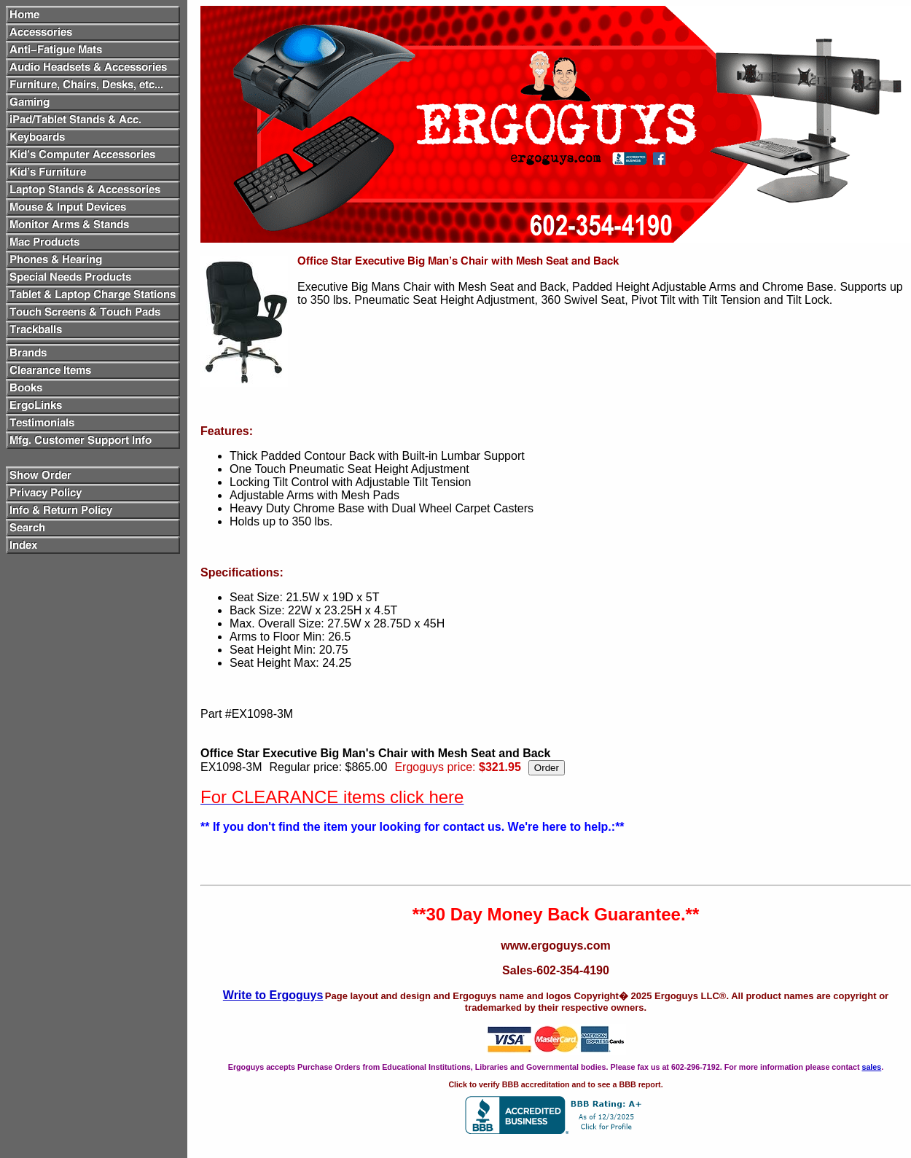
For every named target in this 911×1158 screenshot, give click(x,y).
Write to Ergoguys (273, 995)
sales (871, 1067)
